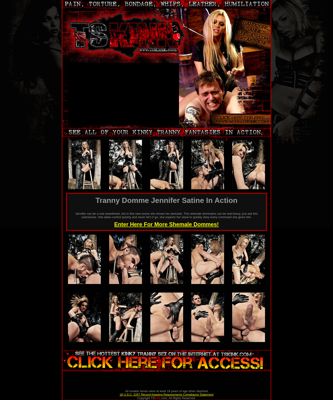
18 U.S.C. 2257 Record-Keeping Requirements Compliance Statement (166, 394)
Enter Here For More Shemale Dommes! (166, 224)
